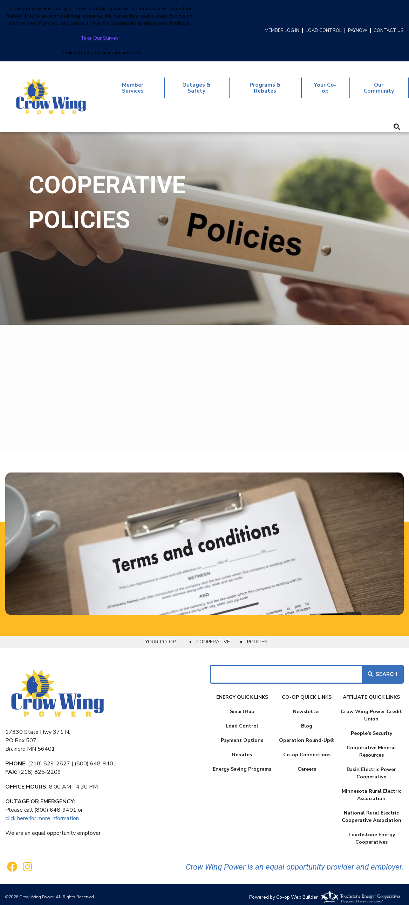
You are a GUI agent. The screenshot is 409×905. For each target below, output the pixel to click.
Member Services (133, 85)
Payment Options (242, 735)
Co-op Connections (306, 749)
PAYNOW (357, 31)
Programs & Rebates (266, 85)
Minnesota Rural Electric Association (371, 790)
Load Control (242, 721)
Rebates (242, 749)
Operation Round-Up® (306, 735)
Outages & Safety (197, 85)
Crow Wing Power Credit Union (371, 710)
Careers (307, 764)
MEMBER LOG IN (282, 31)
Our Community (379, 85)
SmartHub (242, 706)
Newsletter (306, 706)
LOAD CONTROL (324, 31)
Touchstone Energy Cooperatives (371, 833)
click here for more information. (42, 813)
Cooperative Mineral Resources (371, 746)
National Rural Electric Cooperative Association (371, 812)
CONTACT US (388, 31)
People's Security (371, 728)
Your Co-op (326, 85)
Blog (306, 721)
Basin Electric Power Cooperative (371, 768)
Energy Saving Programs (242, 764)
